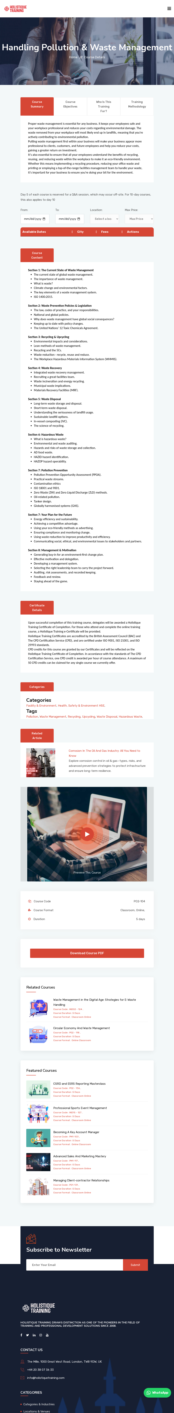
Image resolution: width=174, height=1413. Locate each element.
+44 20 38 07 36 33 (40, 1370)
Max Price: (131, 210)
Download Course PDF (87, 953)
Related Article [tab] (37, 736)
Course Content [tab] (37, 255)
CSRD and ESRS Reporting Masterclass (79, 1083)
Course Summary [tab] (37, 104)
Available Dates (34, 232)
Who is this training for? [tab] (103, 106)
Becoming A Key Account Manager (76, 1132)
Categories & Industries (39, 1404)
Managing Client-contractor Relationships (81, 1180)
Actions (133, 232)
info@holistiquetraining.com (46, 1378)
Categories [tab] (37, 687)
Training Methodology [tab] (137, 104)
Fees (105, 232)
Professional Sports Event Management (80, 1108)
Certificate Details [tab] (37, 608)
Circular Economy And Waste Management (81, 1028)
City (80, 232)
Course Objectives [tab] (70, 104)
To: (57, 210)
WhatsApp (157, 1392)
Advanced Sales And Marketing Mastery (79, 1156)
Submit (135, 1265)
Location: (96, 210)
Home (73, 57)
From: (24, 210)
